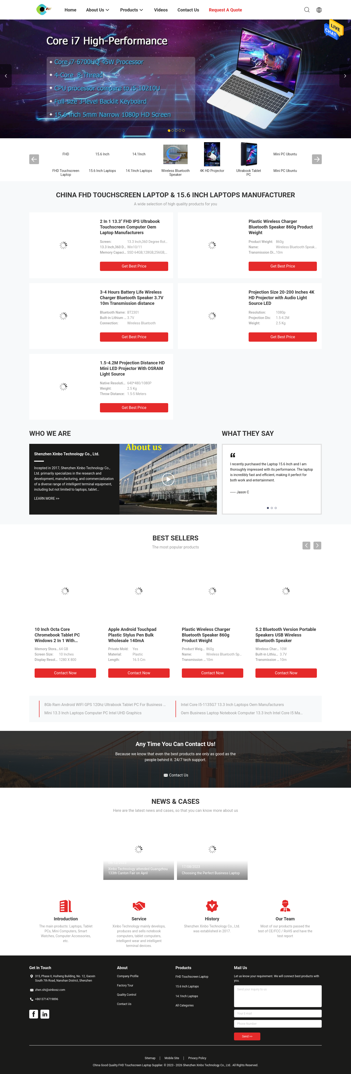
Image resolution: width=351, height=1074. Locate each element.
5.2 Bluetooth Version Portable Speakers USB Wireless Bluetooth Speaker (285, 635)
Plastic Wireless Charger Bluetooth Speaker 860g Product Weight (281, 227)
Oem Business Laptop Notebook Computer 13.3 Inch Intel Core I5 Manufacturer (242, 713)
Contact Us (124, 1004)
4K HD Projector (212, 171)
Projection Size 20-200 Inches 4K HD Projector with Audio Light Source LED (281, 297)
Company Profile (127, 976)
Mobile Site (172, 1058)
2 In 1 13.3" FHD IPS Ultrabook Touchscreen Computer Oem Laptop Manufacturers (130, 227)
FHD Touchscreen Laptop (65, 173)
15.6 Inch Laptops (102, 171)
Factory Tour (125, 985)
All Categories (185, 1005)
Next (345, 76)
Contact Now (65, 673)
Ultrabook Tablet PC (248, 173)
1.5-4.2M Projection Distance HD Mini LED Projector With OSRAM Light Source (132, 368)
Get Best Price (134, 266)
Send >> (247, 1036)
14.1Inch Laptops (139, 171)
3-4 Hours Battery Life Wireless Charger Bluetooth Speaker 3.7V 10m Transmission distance (131, 297)
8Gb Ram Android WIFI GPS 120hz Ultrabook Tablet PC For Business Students (105, 704)
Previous (6, 76)
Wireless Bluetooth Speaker (175, 173)
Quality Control (126, 994)
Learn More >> (46, 498)
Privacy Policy (197, 1058)
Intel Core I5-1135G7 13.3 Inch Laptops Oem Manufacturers (232, 704)
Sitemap (150, 1058)
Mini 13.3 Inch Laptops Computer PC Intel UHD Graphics (93, 713)
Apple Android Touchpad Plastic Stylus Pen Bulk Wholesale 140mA (132, 635)
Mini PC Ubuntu (285, 154)
